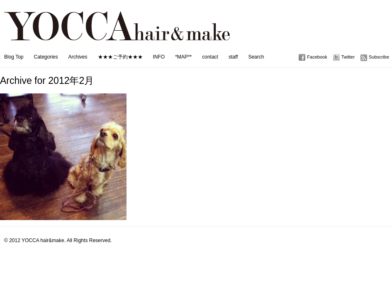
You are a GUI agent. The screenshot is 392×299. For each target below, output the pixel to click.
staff (233, 57)
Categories (46, 57)
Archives (78, 57)
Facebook (317, 56)
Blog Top (13, 57)
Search (256, 57)
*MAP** (183, 57)
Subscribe (379, 56)
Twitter (348, 56)
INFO (159, 57)
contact (210, 57)
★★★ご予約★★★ (120, 57)
